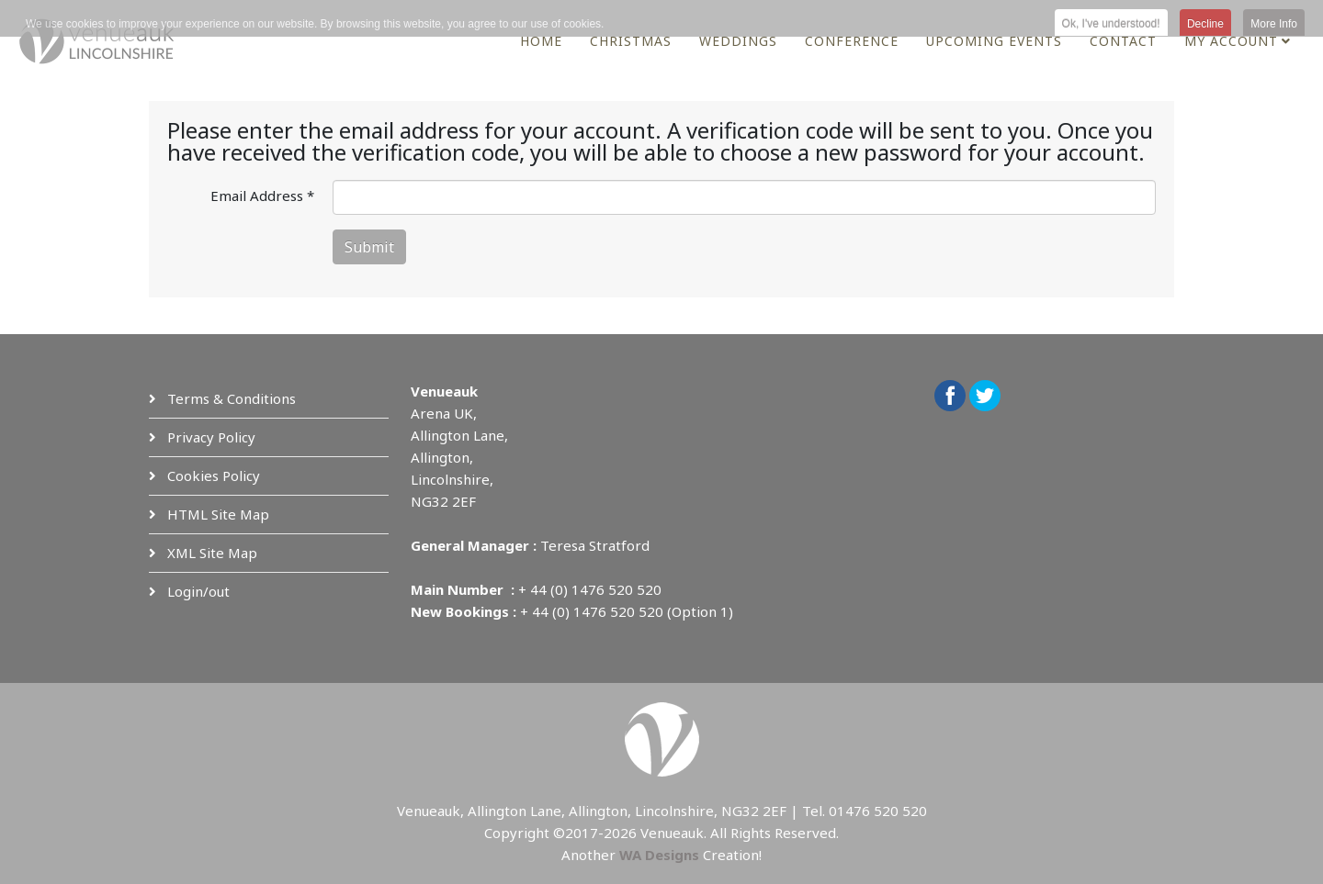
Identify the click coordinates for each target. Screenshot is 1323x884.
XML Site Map (210, 552)
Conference (852, 41)
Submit (369, 247)
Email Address (262, 195)
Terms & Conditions (230, 398)
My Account (1231, 41)
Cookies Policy (212, 475)
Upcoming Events (994, 41)
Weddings (738, 41)
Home (541, 41)
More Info (1273, 23)
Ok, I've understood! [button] (1111, 23)
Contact (1123, 41)
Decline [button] (1205, 23)
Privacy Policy (209, 437)
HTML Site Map (216, 514)
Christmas (631, 41)
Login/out (197, 591)
